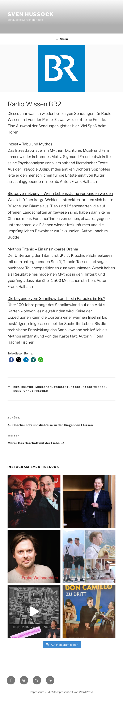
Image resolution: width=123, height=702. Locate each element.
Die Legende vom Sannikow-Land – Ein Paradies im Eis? (56, 298)
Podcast (61, 387)
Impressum (37, 692)
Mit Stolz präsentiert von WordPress (70, 692)
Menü (61, 39)
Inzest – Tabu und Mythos (30, 144)
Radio (76, 387)
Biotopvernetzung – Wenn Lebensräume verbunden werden (60, 193)
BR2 (16, 387)
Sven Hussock (31, 14)
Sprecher (40, 390)
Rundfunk (21, 390)
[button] (11, 359)
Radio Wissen (94, 387)
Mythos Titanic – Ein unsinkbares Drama (43, 249)
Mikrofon (43, 387)
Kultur (27, 387)
